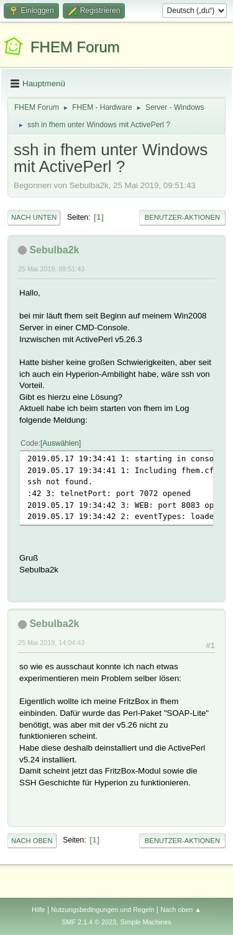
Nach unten (34, 217)
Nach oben (32, 840)
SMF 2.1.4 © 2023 (89, 922)
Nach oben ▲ (180, 909)
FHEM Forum (75, 46)
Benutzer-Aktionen (182, 217)
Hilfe (38, 909)
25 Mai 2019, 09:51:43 (51, 269)
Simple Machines (146, 922)
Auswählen (60, 443)
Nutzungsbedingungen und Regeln (102, 909)
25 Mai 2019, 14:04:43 (51, 642)
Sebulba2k (54, 250)
